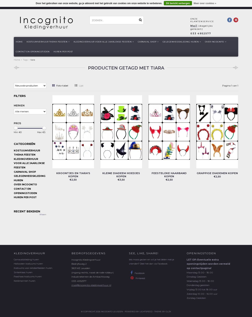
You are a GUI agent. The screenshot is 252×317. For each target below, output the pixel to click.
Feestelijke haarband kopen (169, 175)
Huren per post (63, 51)
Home (19, 41)
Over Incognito (215, 41)
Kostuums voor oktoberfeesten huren (33, 268)
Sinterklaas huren (23, 272)
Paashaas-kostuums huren (28, 276)
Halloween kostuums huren (28, 263)
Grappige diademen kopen (217, 173)
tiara (33, 59)
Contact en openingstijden (33, 51)
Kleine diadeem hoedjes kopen (121, 175)
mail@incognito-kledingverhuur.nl (91, 285)
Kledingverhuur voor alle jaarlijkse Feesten (104, 41)
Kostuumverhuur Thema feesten (48, 41)
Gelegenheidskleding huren (182, 41)
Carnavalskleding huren (26, 259)
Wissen (42, 214)
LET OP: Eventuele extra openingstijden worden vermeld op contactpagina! (208, 264)
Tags (25, 59)
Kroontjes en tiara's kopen (73, 175)
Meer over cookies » (205, 3)
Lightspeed (146, 311)
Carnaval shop (148, 41)
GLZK (168, 311)
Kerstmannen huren (24, 280)
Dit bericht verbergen (178, 3)
